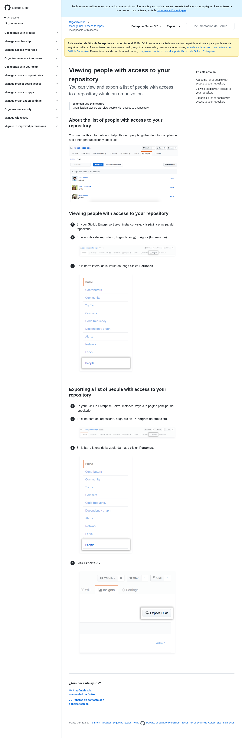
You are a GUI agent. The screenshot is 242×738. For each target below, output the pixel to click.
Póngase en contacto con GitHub (162, 722)
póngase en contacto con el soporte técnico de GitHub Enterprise (177, 51)
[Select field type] (146, 26)
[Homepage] (142, 723)
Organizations (14, 23)
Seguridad (118, 722)
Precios (184, 722)
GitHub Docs (20, 7)
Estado (127, 722)
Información (228, 722)
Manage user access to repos (88, 26)
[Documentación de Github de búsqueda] (210, 26)
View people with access (83, 29)
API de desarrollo (198, 722)
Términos (95, 722)
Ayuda (136, 722)
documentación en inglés (171, 10)
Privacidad (106, 722)
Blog (219, 722)
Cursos (211, 722)
